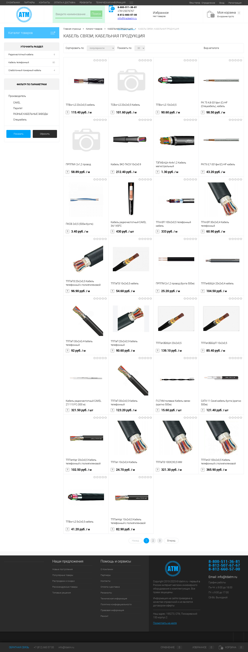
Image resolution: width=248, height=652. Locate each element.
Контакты (44, 2)
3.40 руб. (77, 231)
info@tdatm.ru (227, 577)
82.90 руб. (123, 529)
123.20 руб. (124, 410)
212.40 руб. (124, 172)
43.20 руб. (213, 172)
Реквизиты (86, 2)
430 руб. (122, 231)
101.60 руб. (124, 112)
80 (54, 62)
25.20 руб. (168, 291)
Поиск (96, 14)
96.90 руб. (78, 291)
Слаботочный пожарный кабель (24, 70)
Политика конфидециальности (116, 604)
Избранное (161, 12)
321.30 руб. (169, 470)
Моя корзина (229, 13)
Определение (208, 3)
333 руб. (166, 231)
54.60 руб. (123, 291)
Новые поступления (62, 569)
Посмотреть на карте (165, 623)
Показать (18, 134)
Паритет (18, 108)
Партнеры (29, 2)
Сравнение (168, 647)
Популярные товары (62, 575)
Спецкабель (20, 119)
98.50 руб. (213, 112)
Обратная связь (16, 647)
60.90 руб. (213, 231)
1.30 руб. (167, 172)
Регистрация (235, 3)
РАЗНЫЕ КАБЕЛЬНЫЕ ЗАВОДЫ (30, 114)
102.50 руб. (79, 470)
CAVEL (16, 102)
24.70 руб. (123, 470)
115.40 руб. (79, 112)
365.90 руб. (214, 470)
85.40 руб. (213, 351)
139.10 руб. (169, 351)
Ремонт (104, 616)
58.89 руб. (78, 172)
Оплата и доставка (64, 2)
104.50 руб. (214, 291)
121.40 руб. (214, 410)
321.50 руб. (79, 410)
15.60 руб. (169, 410)
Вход (221, 3)
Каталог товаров (31, 32)
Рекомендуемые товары (65, 587)
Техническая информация (110, 2)
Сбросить (45, 134)
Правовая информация (112, 610)
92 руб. (76, 351)
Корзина (231, 647)
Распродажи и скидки (63, 581)
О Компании (13, 2)
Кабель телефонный (18, 62)
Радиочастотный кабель (20, 54)
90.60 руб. (168, 112)
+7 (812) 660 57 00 (44, 647)
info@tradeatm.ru (127, 18)
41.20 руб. (78, 529)
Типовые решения (61, 592)
